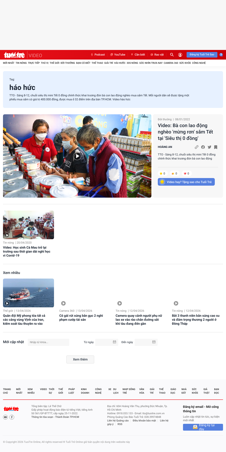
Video (43, 389)
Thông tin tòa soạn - (43, 417)
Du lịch (115, 391)
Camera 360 (171, 63)
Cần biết (137, 55)
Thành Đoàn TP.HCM (67, 417)
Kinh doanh (85, 391)
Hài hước (119, 63)
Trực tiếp (34, 63)
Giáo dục (173, 391)
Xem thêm (80, 359)
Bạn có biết (83, 63)
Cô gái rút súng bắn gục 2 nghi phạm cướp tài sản (81, 318)
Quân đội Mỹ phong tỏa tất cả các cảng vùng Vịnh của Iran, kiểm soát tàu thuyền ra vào (24, 320)
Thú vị (44, 63)
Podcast (97, 55)
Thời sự (51, 391)
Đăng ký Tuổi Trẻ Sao (202, 54)
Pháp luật (71, 391)
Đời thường (68, 63)
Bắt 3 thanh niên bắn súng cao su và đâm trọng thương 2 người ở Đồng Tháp (196, 320)
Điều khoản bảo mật (144, 420)
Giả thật (206, 391)
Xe (109, 389)
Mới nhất (8, 63)
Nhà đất (183, 391)
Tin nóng (21, 63)
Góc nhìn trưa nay (151, 63)
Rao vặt (157, 55)
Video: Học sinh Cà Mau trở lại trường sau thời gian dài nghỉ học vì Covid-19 (26, 251)
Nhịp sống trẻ (129, 391)
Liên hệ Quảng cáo (118, 420)
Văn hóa (141, 391)
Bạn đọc (216, 391)
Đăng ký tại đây (207, 427)
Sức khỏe (185, 63)
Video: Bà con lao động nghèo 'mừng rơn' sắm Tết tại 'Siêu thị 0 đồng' (185, 132)
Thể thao (97, 63)
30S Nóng (132, 63)
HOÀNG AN (165, 147)
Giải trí (108, 63)
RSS (120, 424)
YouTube (117, 55)
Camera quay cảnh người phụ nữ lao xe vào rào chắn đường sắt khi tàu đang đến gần (139, 320)
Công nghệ (199, 63)
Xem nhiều (11, 273)
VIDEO (35, 55)
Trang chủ (7, 391)
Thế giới (54, 63)
